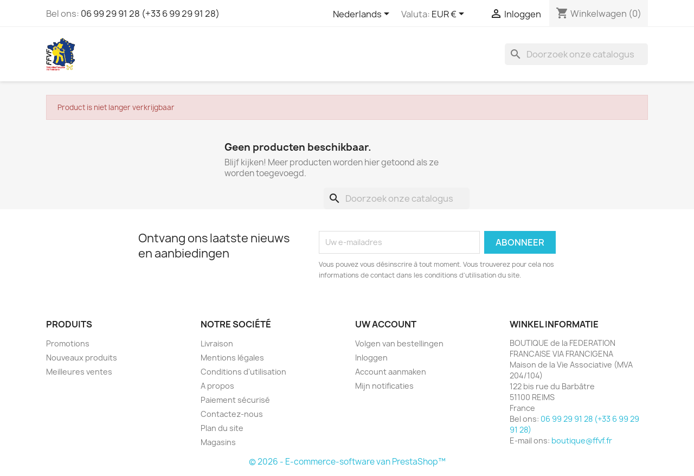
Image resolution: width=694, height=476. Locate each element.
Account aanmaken (390, 371)
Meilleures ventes (79, 371)
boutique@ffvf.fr (581, 440)
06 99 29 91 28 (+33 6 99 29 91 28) (150, 14)
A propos (217, 386)
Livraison (217, 343)
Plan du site (222, 428)
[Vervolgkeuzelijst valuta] (450, 14)
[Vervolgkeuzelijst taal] (363, 14)
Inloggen (371, 357)
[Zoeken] (576, 54)
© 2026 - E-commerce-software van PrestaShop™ (347, 461)
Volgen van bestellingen (399, 343)
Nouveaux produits (81, 357)
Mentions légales (232, 357)
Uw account (385, 324)
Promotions (67, 343)
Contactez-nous (232, 414)
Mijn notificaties (384, 386)
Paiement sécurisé (235, 400)
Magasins (218, 442)
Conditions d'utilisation (243, 371)
